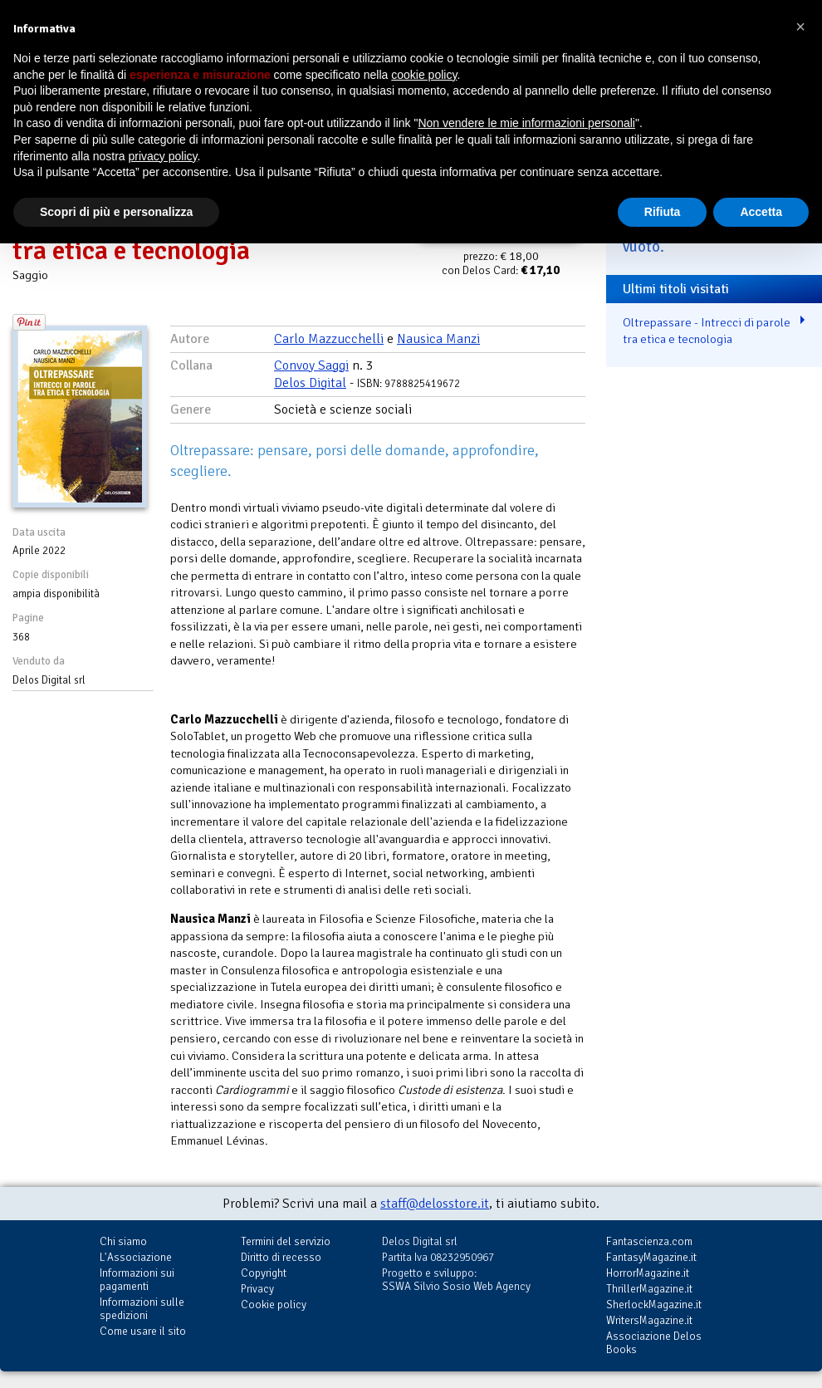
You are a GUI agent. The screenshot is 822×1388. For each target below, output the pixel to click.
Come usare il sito (143, 1331)
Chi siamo (123, 1241)
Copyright (263, 1273)
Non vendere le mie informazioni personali (526, 123)
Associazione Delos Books (654, 1342)
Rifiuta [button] (662, 211)
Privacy (257, 1289)
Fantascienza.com (649, 1241)
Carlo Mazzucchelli (329, 339)
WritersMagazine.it (649, 1320)
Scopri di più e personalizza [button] (116, 211)
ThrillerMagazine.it (649, 1289)
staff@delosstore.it (434, 1203)
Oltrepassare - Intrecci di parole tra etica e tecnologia (706, 331)
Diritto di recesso (281, 1257)
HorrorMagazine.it (647, 1273)
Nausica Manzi (438, 339)
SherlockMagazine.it (654, 1304)
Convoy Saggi (311, 365)
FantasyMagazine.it (651, 1257)
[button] (800, 26)
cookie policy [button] (424, 74)
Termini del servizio (285, 1241)
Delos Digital (310, 383)
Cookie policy (273, 1304)
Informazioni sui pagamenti (137, 1279)
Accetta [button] (761, 211)
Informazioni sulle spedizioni (142, 1308)
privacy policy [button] (163, 156)
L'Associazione (136, 1257)
